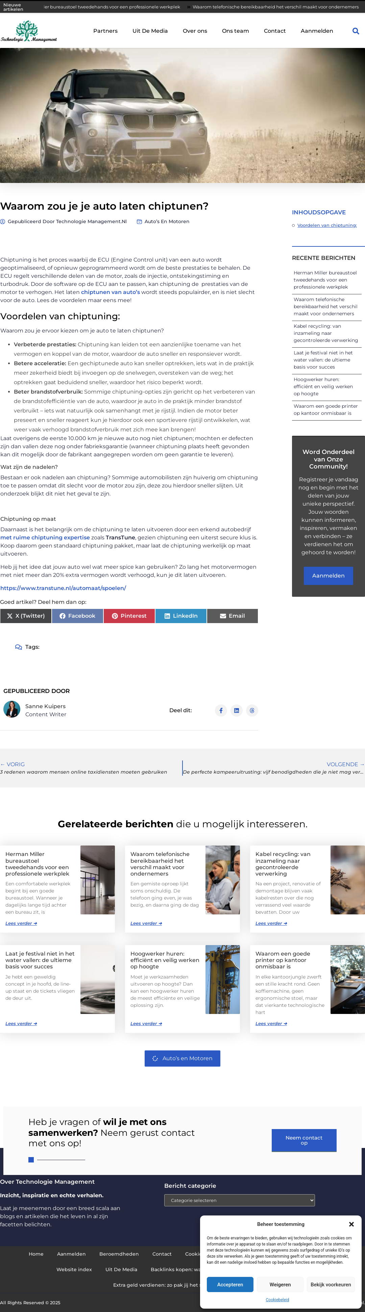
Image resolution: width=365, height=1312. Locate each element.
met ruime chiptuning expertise (45, 537)
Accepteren (230, 1285)
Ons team (235, 31)
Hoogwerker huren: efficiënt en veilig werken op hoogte (323, 386)
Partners (105, 31)
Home (36, 1254)
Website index (74, 1269)
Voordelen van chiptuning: (327, 225)
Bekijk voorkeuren (331, 1285)
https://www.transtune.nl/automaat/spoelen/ (63, 588)
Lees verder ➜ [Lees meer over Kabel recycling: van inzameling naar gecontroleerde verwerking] (271, 923)
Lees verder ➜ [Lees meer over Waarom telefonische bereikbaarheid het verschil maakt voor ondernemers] (146, 923)
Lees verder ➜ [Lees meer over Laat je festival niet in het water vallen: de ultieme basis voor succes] (21, 1023)
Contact (275, 31)
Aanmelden (317, 31)
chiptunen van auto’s (110, 292)
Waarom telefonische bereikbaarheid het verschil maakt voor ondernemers (326, 306)
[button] (351, 1224)
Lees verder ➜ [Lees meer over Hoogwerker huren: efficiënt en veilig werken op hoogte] (146, 1023)
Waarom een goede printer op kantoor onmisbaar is (283, 960)
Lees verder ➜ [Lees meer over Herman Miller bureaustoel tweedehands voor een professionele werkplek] (21, 923)
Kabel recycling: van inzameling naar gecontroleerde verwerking (326, 333)
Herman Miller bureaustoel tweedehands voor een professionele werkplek (107, 6)
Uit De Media (150, 31)
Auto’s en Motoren (167, 221)
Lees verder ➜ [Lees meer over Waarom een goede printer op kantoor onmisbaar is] (271, 1023)
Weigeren (280, 1285)
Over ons (195, 31)
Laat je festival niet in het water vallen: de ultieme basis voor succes (323, 360)
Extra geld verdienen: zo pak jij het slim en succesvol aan (182, 1285)
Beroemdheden (119, 1254)
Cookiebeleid (277, 1299)
